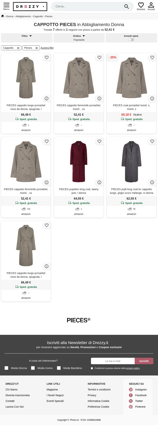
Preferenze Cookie (98, 406)
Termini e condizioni (99, 389)
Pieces (31, 48)
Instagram (141, 389)
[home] (2, 16)
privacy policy (133, 368)
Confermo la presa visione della (116, 368)
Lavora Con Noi (15, 406)
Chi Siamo (12, 389)
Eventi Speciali (55, 401)
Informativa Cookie (98, 401)
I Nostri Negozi (55, 395)
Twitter (139, 401)
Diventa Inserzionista (18, 395)
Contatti (10, 401)
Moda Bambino (69, 368)
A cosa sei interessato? (43, 360)
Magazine (52, 389)
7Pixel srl (74, 420)
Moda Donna (16, 368)
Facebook (141, 395)
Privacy (92, 395)
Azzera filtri (47, 47)
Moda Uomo (42, 368)
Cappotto (11, 48)
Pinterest (140, 406)
